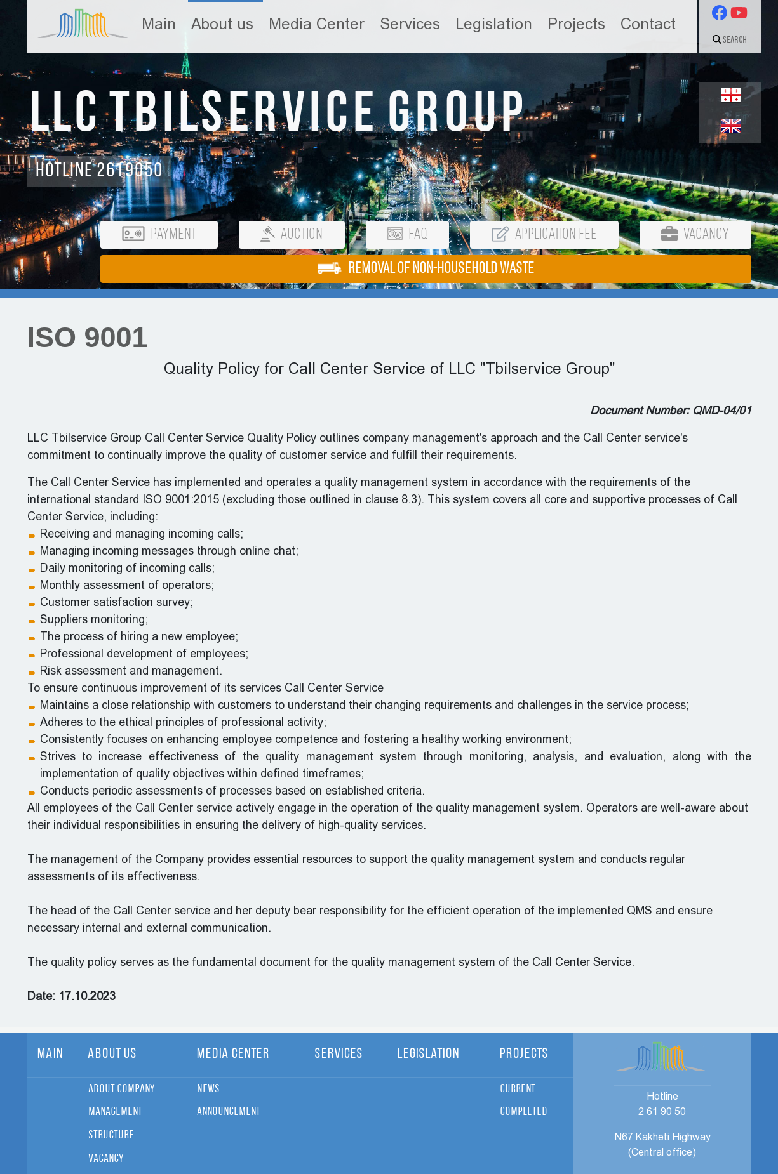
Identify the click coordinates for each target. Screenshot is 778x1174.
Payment (159, 234)
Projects (576, 24)
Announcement (228, 1112)
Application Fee (544, 234)
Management (115, 1112)
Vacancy (695, 234)
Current (517, 1089)
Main (159, 24)
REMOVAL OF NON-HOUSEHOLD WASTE (425, 268)
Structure (111, 1136)
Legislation (493, 24)
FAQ (407, 234)
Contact (648, 24)
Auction (291, 234)
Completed (523, 1112)
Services (410, 24)
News (208, 1089)
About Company (121, 1089)
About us (222, 24)
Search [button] (730, 40)
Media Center (317, 24)
